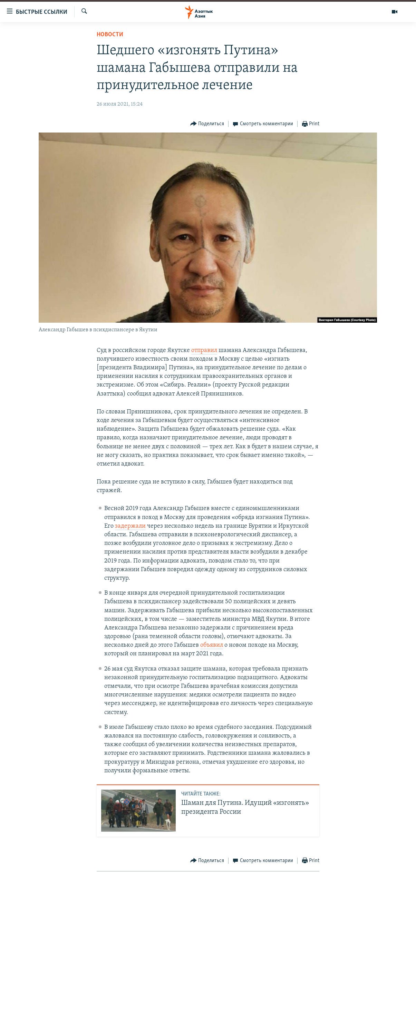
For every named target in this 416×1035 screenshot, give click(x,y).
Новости (110, 34)
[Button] (207, 124)
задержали (130, 526)
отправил (204, 350)
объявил (211, 645)
